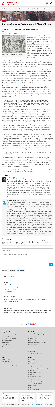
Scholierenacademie (7, 340)
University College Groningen (35, 383)
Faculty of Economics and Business (37, 363)
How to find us (32, 359)
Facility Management (33, 389)
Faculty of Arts (31, 370)
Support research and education (10, 366)
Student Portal (15, 244)
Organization (11, 9)
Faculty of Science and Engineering (37, 381)
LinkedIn (20, 270)
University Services (33, 387)
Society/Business (33, 332)
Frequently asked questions (8, 349)
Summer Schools (6, 342)
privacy (25, 404)
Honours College (6, 344)
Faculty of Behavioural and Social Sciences (38, 366)
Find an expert (32, 336)
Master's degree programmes (9, 338)
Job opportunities (32, 361)
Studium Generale (32, 349)
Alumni (4, 357)
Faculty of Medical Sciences (35, 372)
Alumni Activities (6, 359)
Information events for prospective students (13, 334)
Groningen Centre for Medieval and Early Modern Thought (33, 8)
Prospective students (8, 332)
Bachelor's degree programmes (9, 336)
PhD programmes (6, 347)
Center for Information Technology (37, 342)
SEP (33, 43)
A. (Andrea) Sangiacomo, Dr (15, 178)
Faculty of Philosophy (8, 9)
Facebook (12, 270)
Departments (14, 9)
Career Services (32, 347)
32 (16, 80)
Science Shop (31, 351)
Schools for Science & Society (35, 353)
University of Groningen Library (36, 334)
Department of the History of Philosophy (17, 9)
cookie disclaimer (35, 404)
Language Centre (32, 338)
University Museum (33, 344)
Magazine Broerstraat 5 (7, 361)
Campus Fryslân (32, 385)
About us (4, 8)
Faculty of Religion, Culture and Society (38, 368)
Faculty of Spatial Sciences (34, 376)
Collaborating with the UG (34, 340)
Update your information (8, 363)
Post (51, 264)
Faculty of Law (31, 374)
